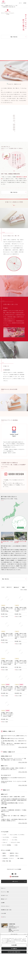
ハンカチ (4, 834)
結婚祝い (4, 853)
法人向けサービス (4, 895)
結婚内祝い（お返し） (14, 853)
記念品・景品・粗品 (6, 861)
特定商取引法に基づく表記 (6, 909)
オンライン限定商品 (6, 845)
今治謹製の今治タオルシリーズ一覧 (11, 5)
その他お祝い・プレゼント (8, 858)
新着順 (23, 587)
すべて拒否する (14, 948)
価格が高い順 (16, 587)
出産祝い (4, 855)
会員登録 (24, 2)
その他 (16, 845)
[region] (14, 944)
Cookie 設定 (3, 913)
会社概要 (2, 902)
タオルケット (5, 839)
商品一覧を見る (14, 36)
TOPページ (3, 888)
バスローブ (4, 842)
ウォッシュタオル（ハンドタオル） (17, 834)
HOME (2, 5)
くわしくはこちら (22, 747)
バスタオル (15, 837)
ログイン (20, 2)
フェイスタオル (5, 837)
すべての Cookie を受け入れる (14, 952)
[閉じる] (26, 936)
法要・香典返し (20, 858)
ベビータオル (14, 839)
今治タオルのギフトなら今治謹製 (14, 869)
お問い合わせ (15, 881)
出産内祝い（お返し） (14, 855)
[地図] (10, 929)
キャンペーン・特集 (5, 891)
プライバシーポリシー (5, 906)
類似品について (4, 899)
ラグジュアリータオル (15, 842)
